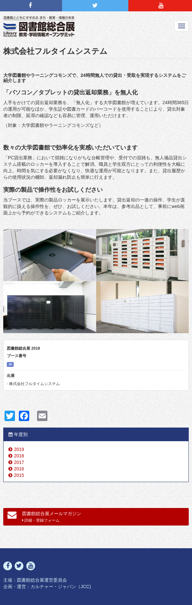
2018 (19, 455)
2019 (19, 449)
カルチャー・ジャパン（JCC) (61, 586)
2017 (19, 462)
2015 (19, 475)
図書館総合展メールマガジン (44, 516)
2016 (19, 468)
